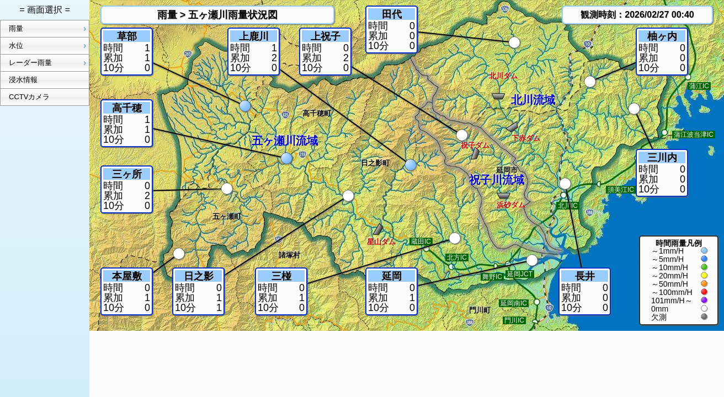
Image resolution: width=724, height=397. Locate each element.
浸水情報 (23, 80)
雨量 (49, 28)
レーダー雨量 (49, 62)
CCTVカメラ (29, 97)
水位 (49, 45)
